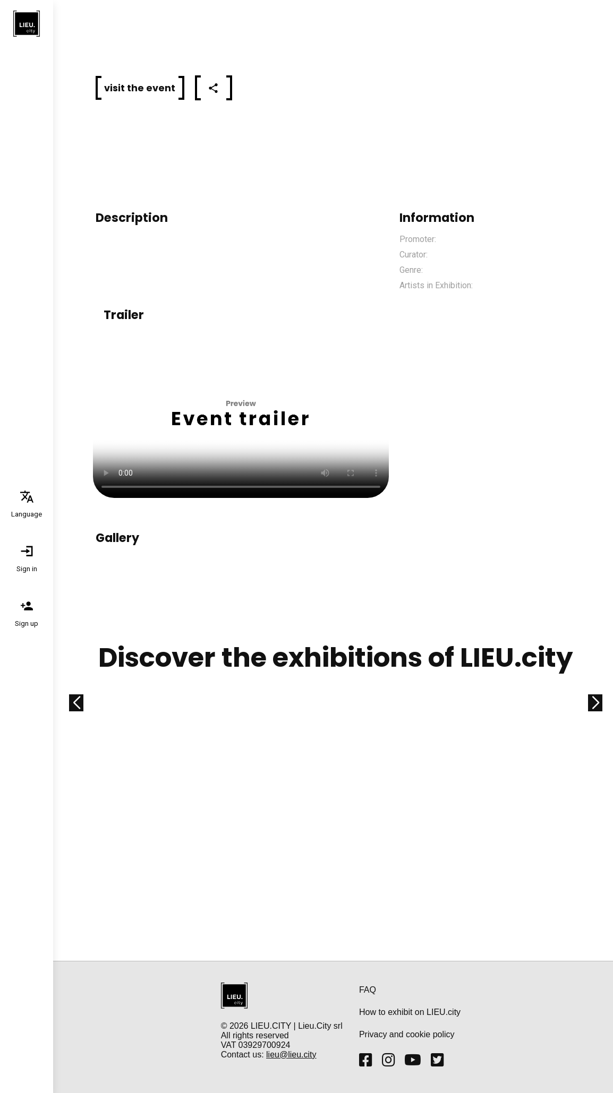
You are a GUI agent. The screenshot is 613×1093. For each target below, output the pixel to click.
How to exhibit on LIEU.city (410, 1012)
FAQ (367, 989)
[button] (139, 88)
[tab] (26, 503)
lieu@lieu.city (291, 1054)
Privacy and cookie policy (407, 1034)
